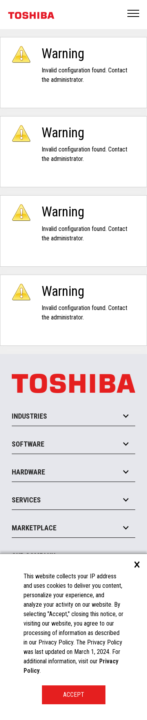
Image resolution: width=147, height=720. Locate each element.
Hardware (28, 472)
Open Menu (133, 14)
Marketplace (34, 528)
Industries (29, 416)
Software (28, 444)
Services (26, 500)
